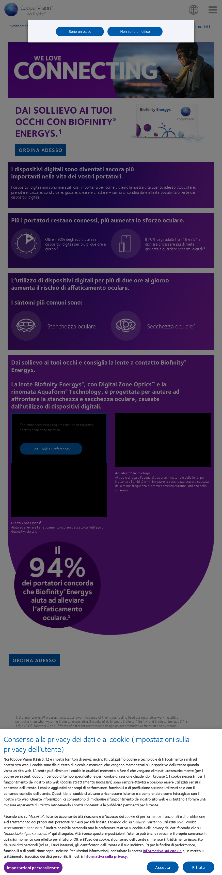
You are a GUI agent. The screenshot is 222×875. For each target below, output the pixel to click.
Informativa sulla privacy (105, 858)
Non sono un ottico (135, 31)
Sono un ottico (80, 31)
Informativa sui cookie (162, 853)
